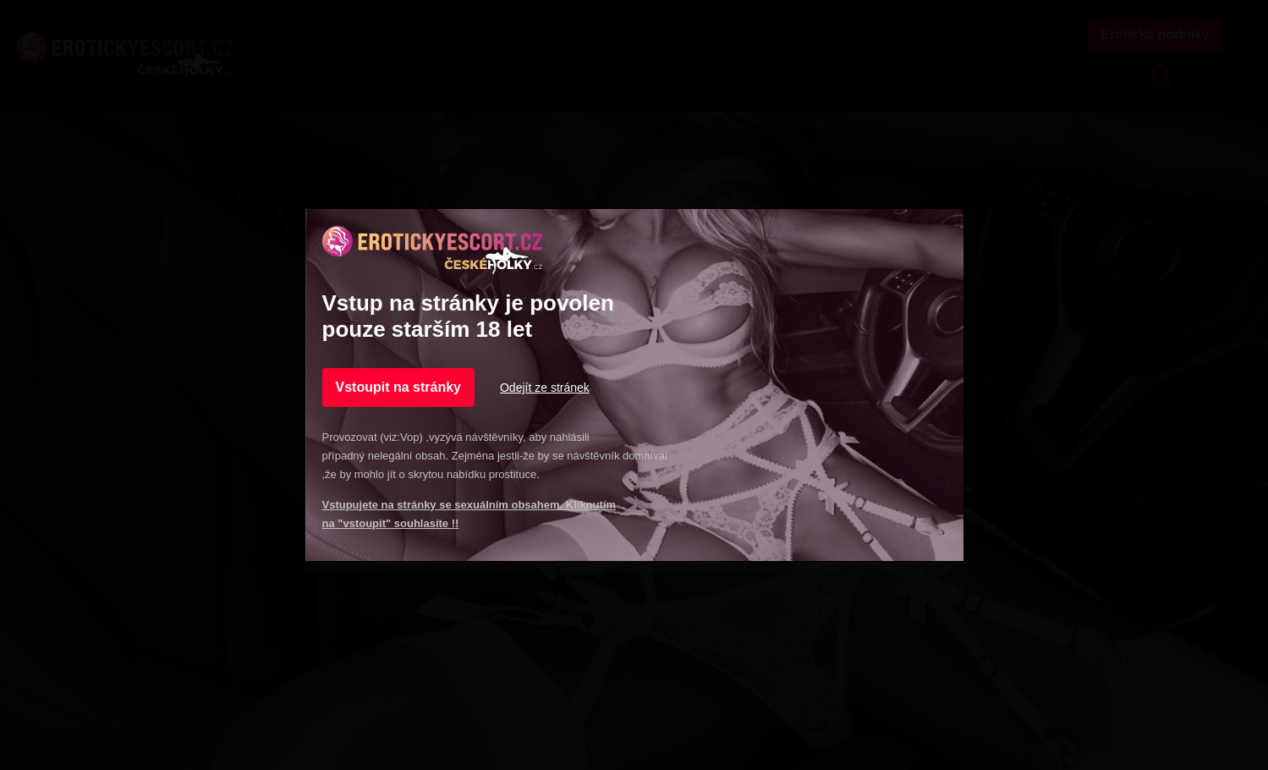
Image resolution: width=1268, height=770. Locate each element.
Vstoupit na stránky (398, 387)
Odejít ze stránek (545, 387)
